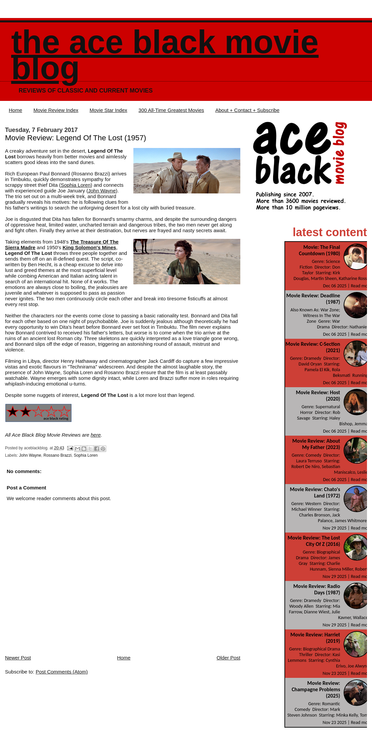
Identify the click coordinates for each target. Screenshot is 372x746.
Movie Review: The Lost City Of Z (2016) (314, 541)
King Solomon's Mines (89, 247)
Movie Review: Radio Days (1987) (316, 589)
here (96, 435)
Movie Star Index (108, 110)
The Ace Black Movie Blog (165, 55)
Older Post (228, 657)
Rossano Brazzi (57, 455)
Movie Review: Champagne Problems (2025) (316, 689)
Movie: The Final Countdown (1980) (319, 250)
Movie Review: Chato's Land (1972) (315, 492)
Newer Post (18, 657)
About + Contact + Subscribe (247, 110)
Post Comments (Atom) (62, 672)
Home (15, 110)
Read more (361, 286)
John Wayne (102, 190)
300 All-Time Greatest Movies (171, 110)
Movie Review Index (55, 110)
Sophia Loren (76, 185)
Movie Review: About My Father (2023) (316, 444)
